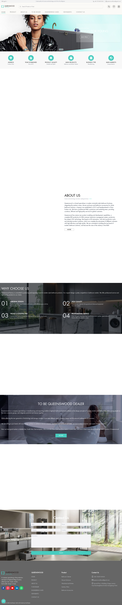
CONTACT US (35, 597)
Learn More (84, 37)
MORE (69, 229)
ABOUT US (34, 583)
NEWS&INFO (35, 593)
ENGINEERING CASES (37, 590)
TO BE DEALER (35, 586)
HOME (33, 576)
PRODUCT (34, 580)
